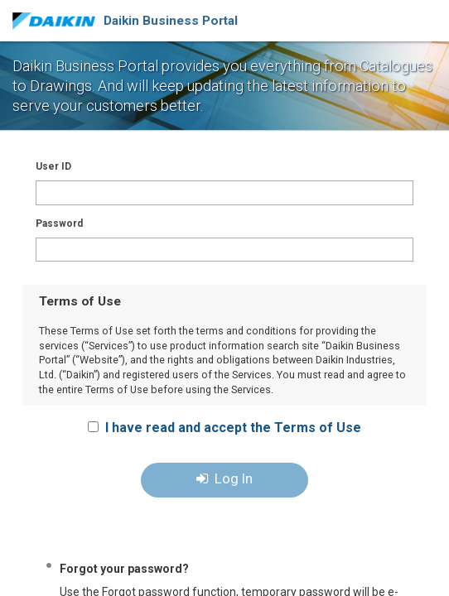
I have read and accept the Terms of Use (233, 427)
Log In (224, 478)
